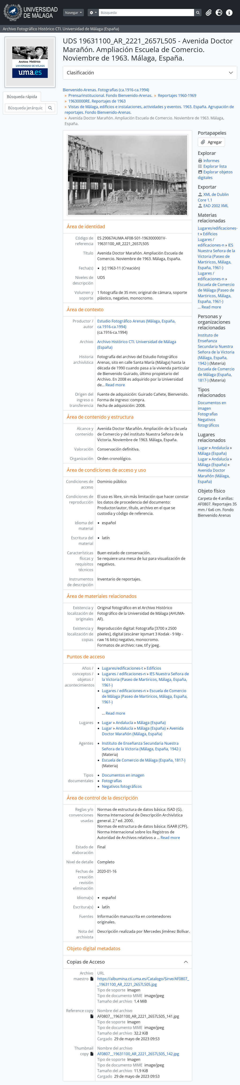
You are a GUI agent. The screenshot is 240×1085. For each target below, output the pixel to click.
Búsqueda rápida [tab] (22, 96)
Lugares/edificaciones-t (122, 668)
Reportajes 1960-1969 (177, 95)
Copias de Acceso (86, 962)
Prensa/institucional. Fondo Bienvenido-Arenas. (110, 95)
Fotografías (112, 780)
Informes (208, 160)
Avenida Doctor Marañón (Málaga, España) (214, 476)
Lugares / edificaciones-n (124, 673)
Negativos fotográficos (122, 786)
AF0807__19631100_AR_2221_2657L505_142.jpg (138, 1053)
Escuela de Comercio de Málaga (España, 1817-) (143, 760)
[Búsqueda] (146, 12)
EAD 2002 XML (213, 205)
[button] (208, 13)
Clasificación (80, 72)
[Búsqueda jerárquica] (25, 107)
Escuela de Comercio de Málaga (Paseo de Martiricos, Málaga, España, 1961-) (145, 696)
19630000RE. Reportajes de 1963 (97, 101)
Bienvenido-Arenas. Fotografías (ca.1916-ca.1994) (106, 89)
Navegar (72, 12)
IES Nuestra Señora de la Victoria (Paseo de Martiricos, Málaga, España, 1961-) (145, 679)
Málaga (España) (151, 722)
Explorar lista (212, 166)
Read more (115, 384)
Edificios (154, 668)
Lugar (107, 722)
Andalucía (124, 722)
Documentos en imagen (123, 775)
